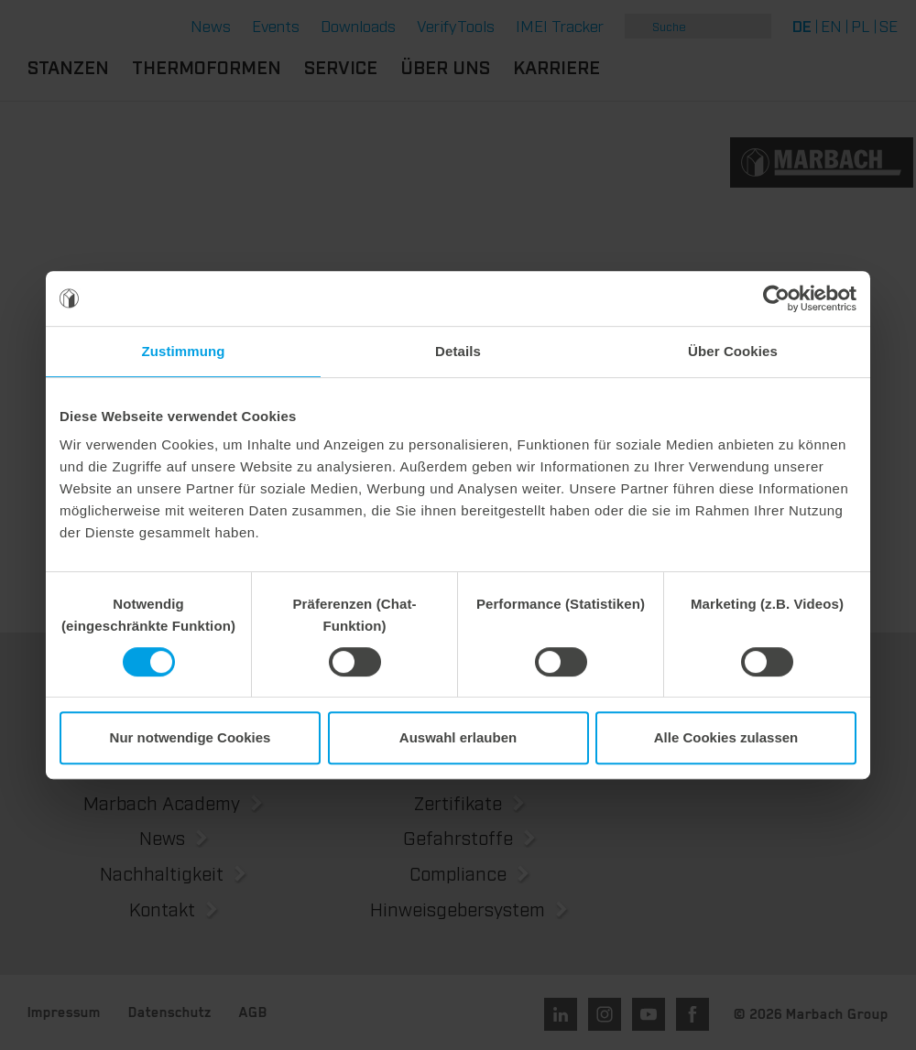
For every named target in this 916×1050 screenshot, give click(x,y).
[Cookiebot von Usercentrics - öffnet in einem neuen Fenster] (776, 298)
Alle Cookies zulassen (726, 737)
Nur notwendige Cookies (190, 737)
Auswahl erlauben (458, 737)
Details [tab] (458, 351)
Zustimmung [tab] (183, 351)
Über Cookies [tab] (733, 351)
